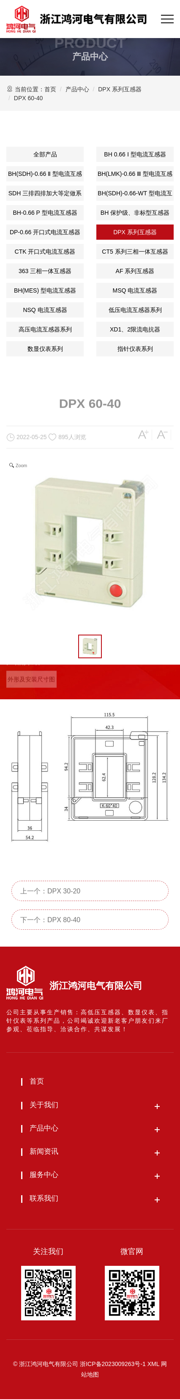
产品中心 (77, 89)
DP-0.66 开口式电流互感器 (45, 232)
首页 (50, 89)
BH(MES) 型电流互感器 (45, 290)
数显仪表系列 (45, 348)
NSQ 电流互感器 (45, 310)
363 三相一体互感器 (45, 271)
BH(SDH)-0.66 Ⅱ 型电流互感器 (45, 175)
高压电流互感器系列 (45, 329)
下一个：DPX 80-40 (50, 931)
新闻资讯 (44, 1151)
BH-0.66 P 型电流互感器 (45, 212)
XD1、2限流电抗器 (135, 329)
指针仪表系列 (135, 348)
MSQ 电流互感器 (135, 290)
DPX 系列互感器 (120, 89)
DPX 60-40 (28, 98)
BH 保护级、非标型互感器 (135, 212)
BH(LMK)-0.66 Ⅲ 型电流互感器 (135, 175)
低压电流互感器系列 (135, 310)
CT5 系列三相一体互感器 (135, 251)
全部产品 (45, 154)
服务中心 (44, 1175)
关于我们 (44, 1105)
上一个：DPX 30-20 (50, 902)
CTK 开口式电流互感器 (45, 251)
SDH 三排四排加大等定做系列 (45, 195)
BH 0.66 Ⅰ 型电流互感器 (135, 154)
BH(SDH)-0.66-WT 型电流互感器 (135, 195)
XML (153, 1364)
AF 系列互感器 (135, 271)
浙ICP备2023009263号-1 (113, 1364)
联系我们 (44, 1198)
